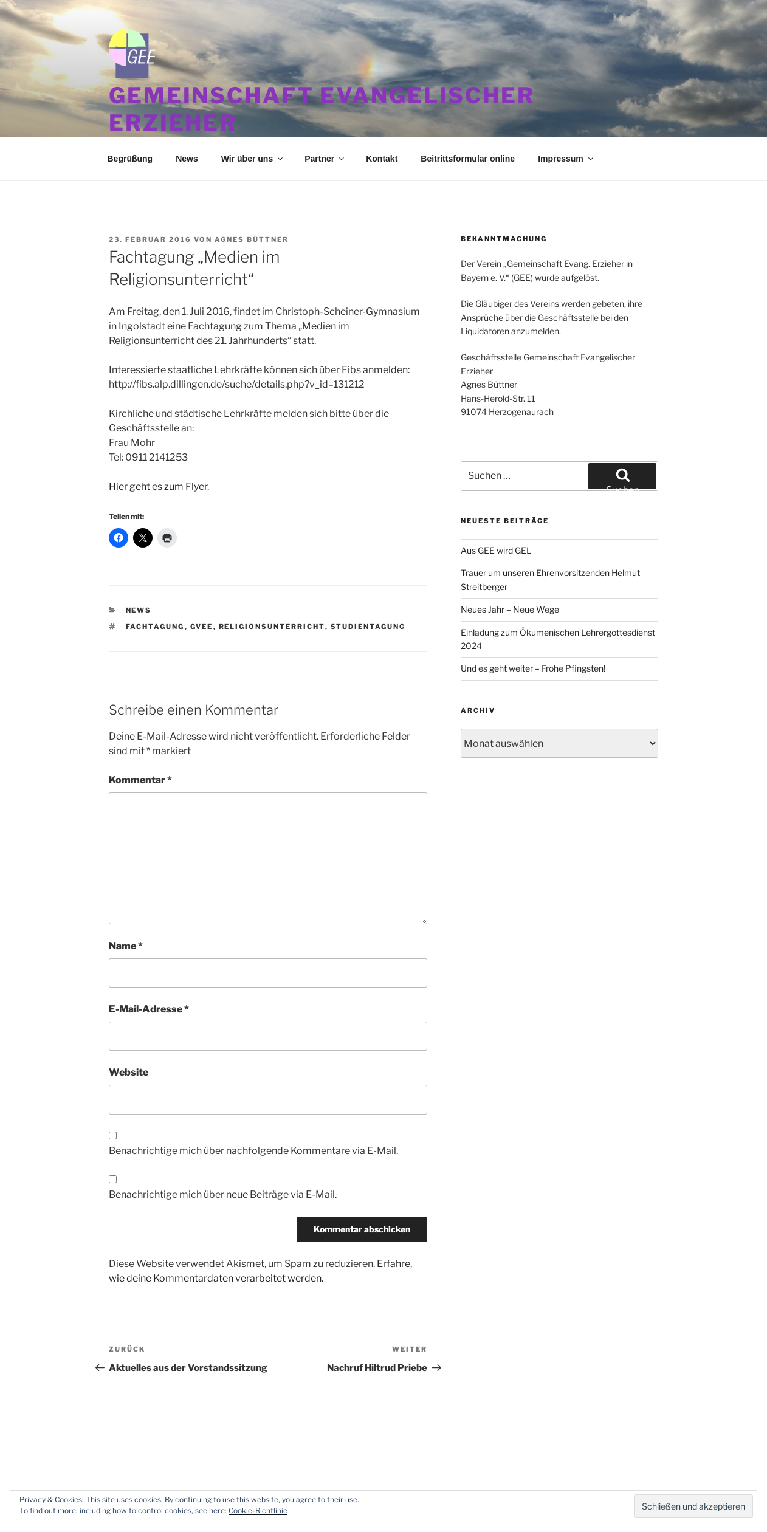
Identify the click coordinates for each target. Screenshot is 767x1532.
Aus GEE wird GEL (496, 550)
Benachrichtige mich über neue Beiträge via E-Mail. (223, 1194)
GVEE (201, 626)
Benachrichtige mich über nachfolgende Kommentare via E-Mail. (253, 1150)
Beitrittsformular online (468, 158)
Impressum (566, 158)
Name (126, 946)
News (187, 158)
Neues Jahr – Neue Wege (510, 609)
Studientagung (368, 626)
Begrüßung (130, 158)
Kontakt (381, 158)
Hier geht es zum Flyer (158, 486)
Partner (325, 158)
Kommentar (140, 780)
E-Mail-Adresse (149, 1009)
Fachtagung (155, 626)
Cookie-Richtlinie (258, 1510)
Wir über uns (252, 158)
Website (128, 1072)
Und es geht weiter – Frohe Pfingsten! (533, 668)
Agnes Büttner (252, 239)
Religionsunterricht (272, 626)
